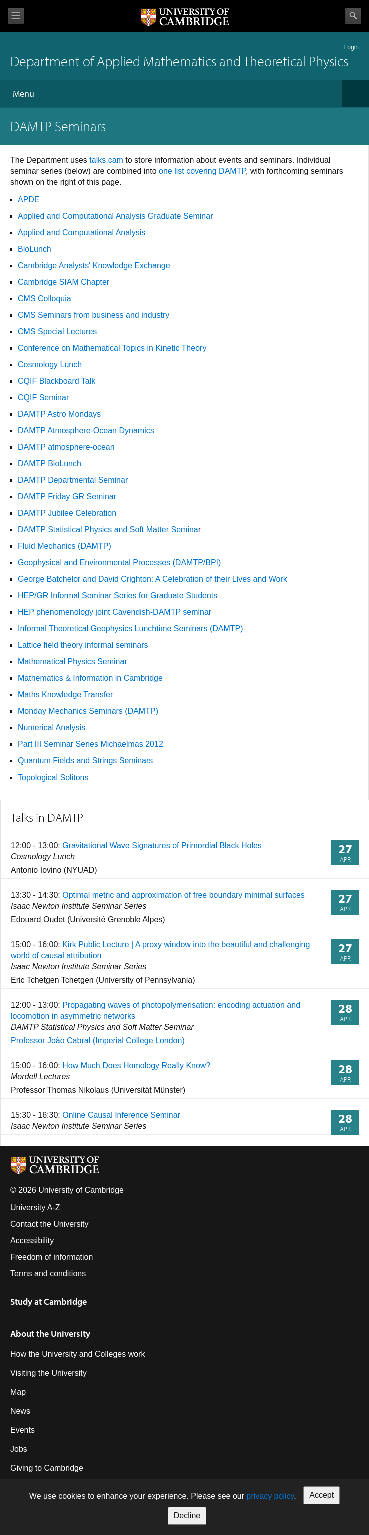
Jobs (18, 1449)
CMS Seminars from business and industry (93, 315)
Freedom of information (51, 1257)
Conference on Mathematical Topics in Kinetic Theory (112, 348)
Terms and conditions (48, 1273)
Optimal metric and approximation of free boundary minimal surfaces (183, 895)
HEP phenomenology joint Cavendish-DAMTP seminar (114, 612)
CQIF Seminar (43, 397)
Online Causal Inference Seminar (121, 1115)
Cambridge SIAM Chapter (63, 282)
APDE (29, 199)
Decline (187, 1515)
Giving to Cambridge (46, 1468)
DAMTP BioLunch (49, 463)
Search (353, 16)
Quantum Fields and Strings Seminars (85, 760)
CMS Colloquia (44, 298)
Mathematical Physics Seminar (72, 661)
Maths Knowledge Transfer (65, 694)
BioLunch (34, 249)
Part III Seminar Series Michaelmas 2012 (90, 744)
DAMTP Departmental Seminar (73, 480)
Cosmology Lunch (50, 364)
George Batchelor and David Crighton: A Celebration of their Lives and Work (152, 579)
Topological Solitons (53, 777)
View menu (16, 16)
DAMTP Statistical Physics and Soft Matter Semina (108, 529)
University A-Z (35, 1207)
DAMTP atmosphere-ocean (66, 447)
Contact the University (49, 1224)
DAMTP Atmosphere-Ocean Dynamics (86, 430)
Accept (321, 1495)
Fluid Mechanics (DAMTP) (64, 546)
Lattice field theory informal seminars (83, 645)
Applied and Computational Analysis (81, 232)
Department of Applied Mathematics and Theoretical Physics (179, 61)
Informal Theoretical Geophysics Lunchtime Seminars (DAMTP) (130, 628)
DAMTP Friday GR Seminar (67, 496)
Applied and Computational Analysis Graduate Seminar (115, 216)
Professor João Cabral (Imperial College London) (98, 1040)
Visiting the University (48, 1373)
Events (22, 1430)
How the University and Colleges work (77, 1354)
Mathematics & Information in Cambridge (90, 678)
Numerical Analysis (51, 727)
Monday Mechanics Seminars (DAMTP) (88, 711)
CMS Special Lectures (57, 331)
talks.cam (106, 160)
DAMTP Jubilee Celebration (67, 513)
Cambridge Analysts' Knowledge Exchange (94, 265)
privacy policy (270, 1496)
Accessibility (32, 1240)
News (20, 1411)
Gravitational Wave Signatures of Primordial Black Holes (162, 845)
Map (18, 1392)
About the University (50, 1333)
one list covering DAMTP (202, 171)
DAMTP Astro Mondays (59, 414)
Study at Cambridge (48, 1301)
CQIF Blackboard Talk (56, 381)
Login (351, 47)
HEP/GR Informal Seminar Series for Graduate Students (117, 595)
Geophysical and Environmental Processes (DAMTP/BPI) (119, 562)
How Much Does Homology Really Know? (136, 1065)
